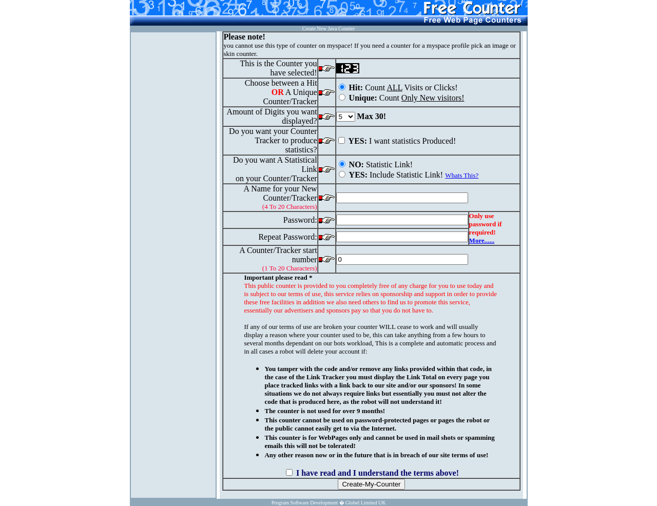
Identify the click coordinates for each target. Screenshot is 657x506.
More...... (482, 240)
